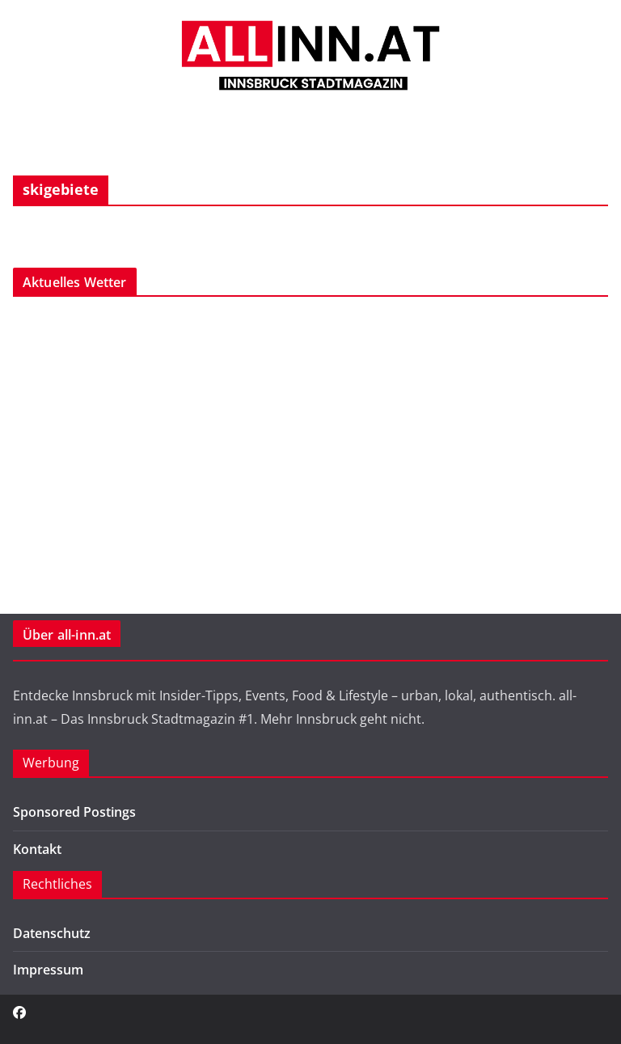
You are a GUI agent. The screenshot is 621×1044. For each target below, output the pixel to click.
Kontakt (37, 849)
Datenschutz (52, 933)
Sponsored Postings (74, 812)
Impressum (48, 969)
